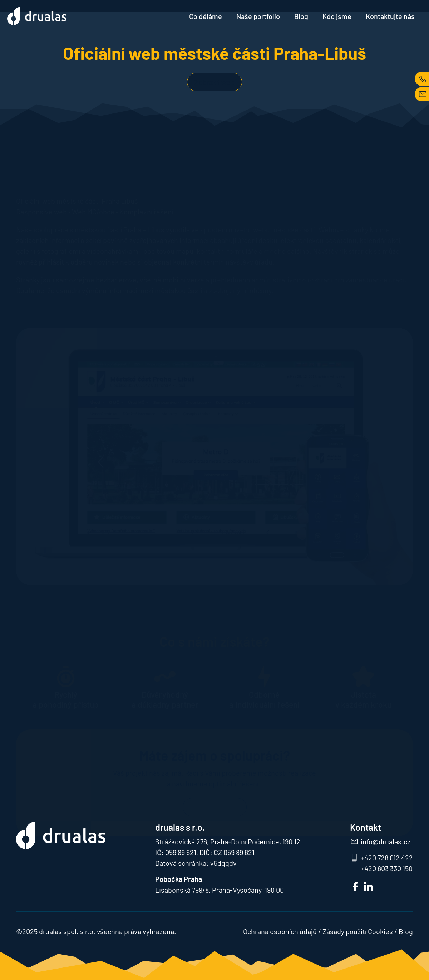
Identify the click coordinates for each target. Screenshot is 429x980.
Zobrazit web (214, 82)
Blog (301, 16)
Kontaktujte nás (390, 16)
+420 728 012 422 (387, 857)
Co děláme (205, 16)
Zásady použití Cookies (357, 931)
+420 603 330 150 (387, 868)
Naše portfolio (258, 16)
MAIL (422, 94)
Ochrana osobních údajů (280, 931)
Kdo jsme (336, 16)
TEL (422, 79)
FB (355, 886)
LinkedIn (368, 886)
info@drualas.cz (385, 841)
